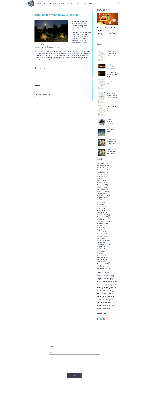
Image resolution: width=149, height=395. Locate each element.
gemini (110, 294)
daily (111, 291)
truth (104, 309)
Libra (104, 279)
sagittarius (100, 306)
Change (112, 276)
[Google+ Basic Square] (104, 319)
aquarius (113, 285)
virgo (108, 309)
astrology (100, 288)
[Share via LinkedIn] (45, 68)
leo (104, 300)
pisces (111, 300)
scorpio (107, 306)
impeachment (109, 297)
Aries (98, 276)
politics (99, 303)
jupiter (99, 300)
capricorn (106, 291)
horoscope (100, 297)
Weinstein (106, 285)
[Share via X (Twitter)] (40, 68)
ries (109, 303)
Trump (99, 285)
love (107, 300)
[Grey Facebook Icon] (118, 3)
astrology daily (108, 288)
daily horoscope (102, 294)
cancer (99, 291)
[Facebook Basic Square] (98, 319)
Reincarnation (107, 282)
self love (113, 306)
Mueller (99, 282)
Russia (115, 282)
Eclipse (99, 279)
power (105, 303)
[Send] (74, 375)
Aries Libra (105, 276)
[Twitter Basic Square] (101, 319)
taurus (99, 309)
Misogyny (110, 279)
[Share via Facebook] (35, 68)
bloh (116, 288)
